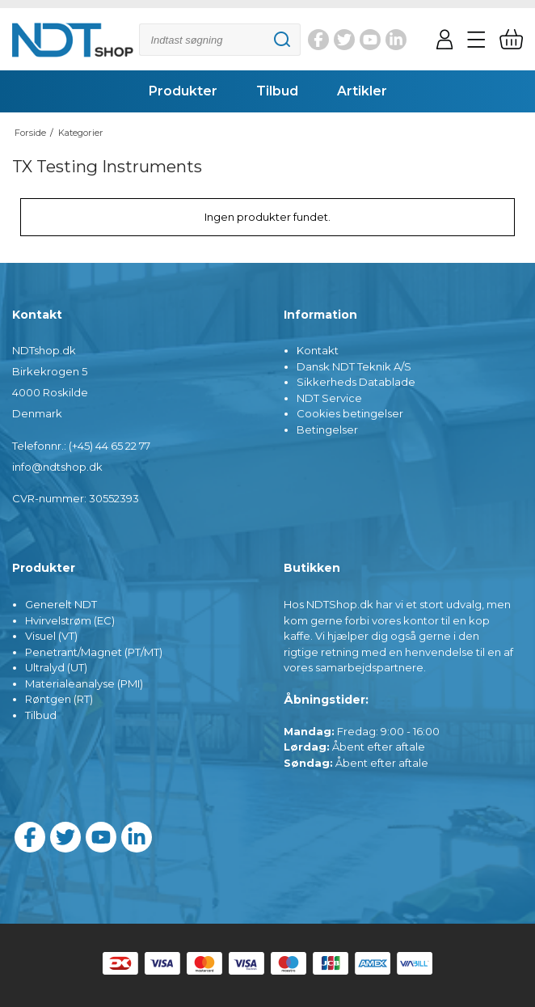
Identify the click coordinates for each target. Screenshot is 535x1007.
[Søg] (220, 39)
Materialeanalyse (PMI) (84, 683)
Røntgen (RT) (59, 698)
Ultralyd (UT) (56, 667)
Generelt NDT (61, 604)
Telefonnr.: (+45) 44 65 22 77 (81, 445)
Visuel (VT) (51, 635)
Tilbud (41, 715)
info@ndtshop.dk (57, 466)
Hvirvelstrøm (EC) (70, 620)
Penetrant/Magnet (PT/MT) (93, 651)
